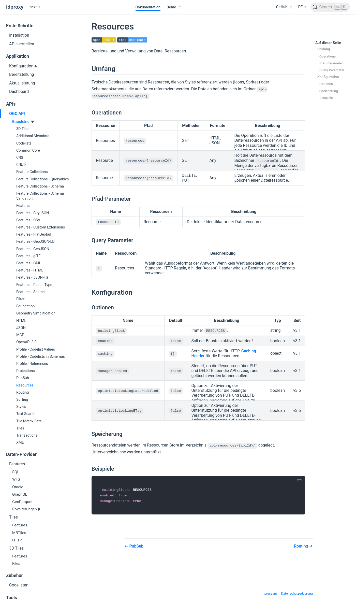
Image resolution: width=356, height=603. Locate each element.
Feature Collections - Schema (40, 186)
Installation (19, 35)
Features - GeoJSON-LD (35, 241)
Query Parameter (331, 70)
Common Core (28, 150)
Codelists (24, 143)
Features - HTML (29, 270)
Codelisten (18, 585)
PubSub (22, 378)
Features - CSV (28, 220)
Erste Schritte (20, 25)
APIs (11, 104)
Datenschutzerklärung (297, 593)
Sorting (22, 399)
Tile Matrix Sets (29, 421)
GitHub (284, 7)
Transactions (26, 435)
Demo (174, 7)
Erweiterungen (25, 509)
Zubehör (14, 575)
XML (20, 442)
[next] (34, 7)
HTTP (17, 540)
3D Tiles (22, 129)
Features (23, 206)
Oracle (17, 487)
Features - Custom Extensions (40, 227)
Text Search (25, 414)
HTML (21, 321)
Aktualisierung (22, 83)
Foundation (25, 306)
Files (16, 563)
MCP (20, 335)
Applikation (17, 56)
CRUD (21, 165)
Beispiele (326, 98)
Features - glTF (28, 256)
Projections (25, 371)
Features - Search (30, 292)
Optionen (326, 84)
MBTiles (19, 532)
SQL (15, 472)
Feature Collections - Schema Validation (40, 196)
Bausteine (21, 121)
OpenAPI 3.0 (26, 342)
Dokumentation (148, 7)
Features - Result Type (34, 285)
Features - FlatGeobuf (33, 234)
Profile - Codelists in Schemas (40, 356)
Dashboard (19, 91)
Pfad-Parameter (331, 63)
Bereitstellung (21, 74)
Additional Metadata (32, 136)
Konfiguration (21, 66)
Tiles (20, 428)
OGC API (17, 113)
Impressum (269, 593)
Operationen (328, 56)
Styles (21, 407)
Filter (20, 299)
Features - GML (28, 263)
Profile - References (32, 364)
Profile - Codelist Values (35, 349)
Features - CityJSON (32, 213)
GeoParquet (22, 501)
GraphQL (19, 494)
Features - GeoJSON (32, 249)
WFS (16, 479)
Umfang (323, 49)
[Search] (330, 7)
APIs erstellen (21, 43)
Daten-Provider (21, 454)
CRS (19, 157)
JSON (21, 328)
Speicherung (328, 91)
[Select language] (302, 7)
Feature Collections (32, 172)
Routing (22, 392)
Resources (25, 385)
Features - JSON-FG (32, 277)
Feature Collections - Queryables (42, 179)
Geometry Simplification (35, 313)
